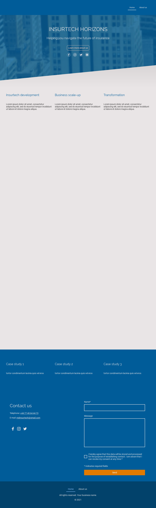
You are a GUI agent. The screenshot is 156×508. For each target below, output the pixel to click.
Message (88, 416)
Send (114, 472)
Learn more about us (78, 48)
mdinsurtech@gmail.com (28, 418)
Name (87, 402)
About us (143, 7)
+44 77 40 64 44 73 (29, 413)
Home (132, 7)
